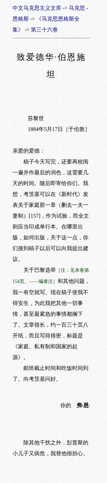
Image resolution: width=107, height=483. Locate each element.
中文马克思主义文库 (37, 8)
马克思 (77, 8)
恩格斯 (21, 19)
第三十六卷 (44, 29)
